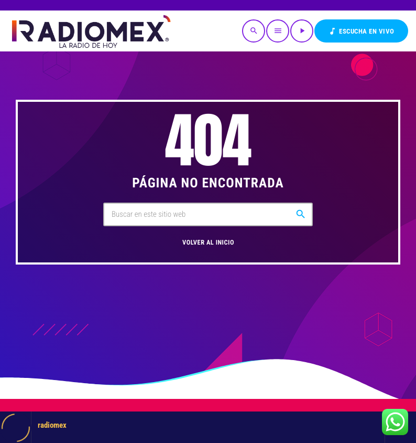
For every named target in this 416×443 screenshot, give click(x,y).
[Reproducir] (301, 31)
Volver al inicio (208, 243)
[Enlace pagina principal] (90, 31)
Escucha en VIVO (361, 31)
